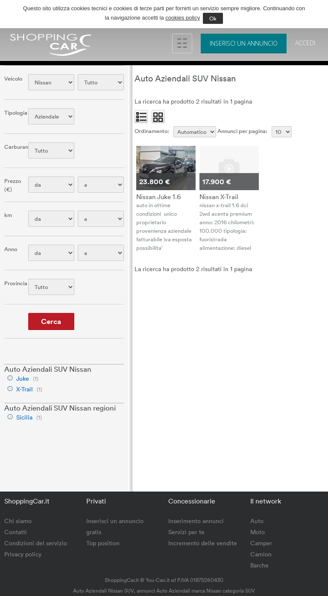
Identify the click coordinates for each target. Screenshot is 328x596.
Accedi (305, 43)
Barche (259, 565)
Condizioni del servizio (35, 543)
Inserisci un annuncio (244, 43)
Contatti (15, 532)
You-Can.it (158, 580)
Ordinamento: (152, 131)
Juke (22, 378)
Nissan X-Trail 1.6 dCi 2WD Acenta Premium (218, 196)
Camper (261, 543)
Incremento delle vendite (202, 543)
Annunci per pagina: (242, 131)
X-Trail (24, 389)
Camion (261, 554)
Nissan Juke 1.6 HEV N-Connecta (158, 196)
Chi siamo (18, 521)
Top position (103, 543)
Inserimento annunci (196, 521)
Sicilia (24, 417)
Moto (257, 532)
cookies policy (182, 17)
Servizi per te (186, 532)
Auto (257, 521)
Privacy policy (22, 554)
